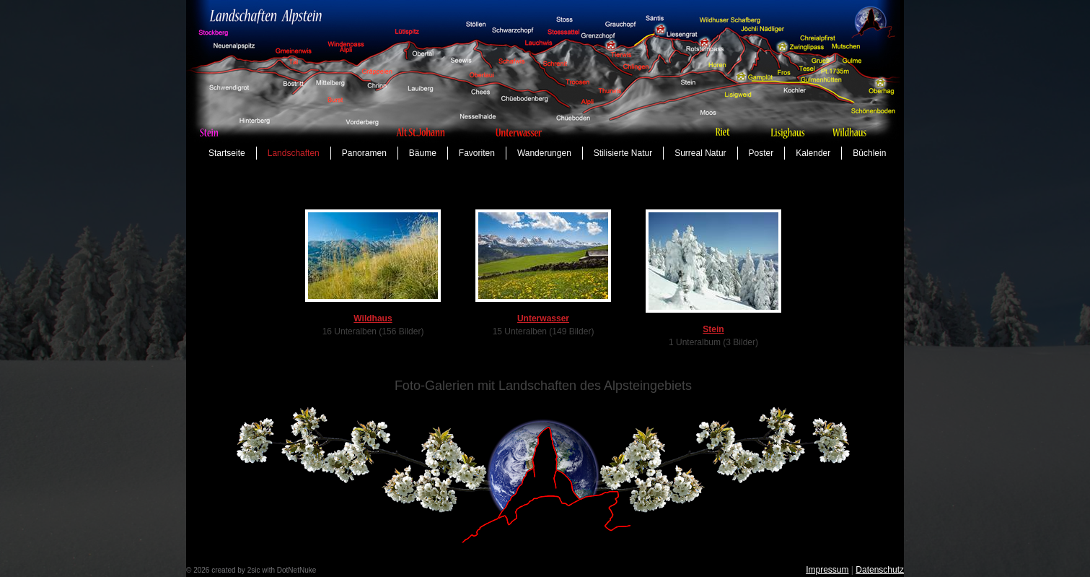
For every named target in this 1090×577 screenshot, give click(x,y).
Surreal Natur (700, 153)
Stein (713, 329)
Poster (761, 153)
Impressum (827, 570)
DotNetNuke (296, 570)
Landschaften (294, 153)
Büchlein (869, 153)
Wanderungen (544, 153)
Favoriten (477, 153)
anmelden (334, 570)
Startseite (226, 153)
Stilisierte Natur (623, 153)
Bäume (422, 153)
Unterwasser (543, 318)
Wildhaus (372, 318)
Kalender (813, 153)
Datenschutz (880, 570)
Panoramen (364, 153)
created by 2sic (235, 570)
